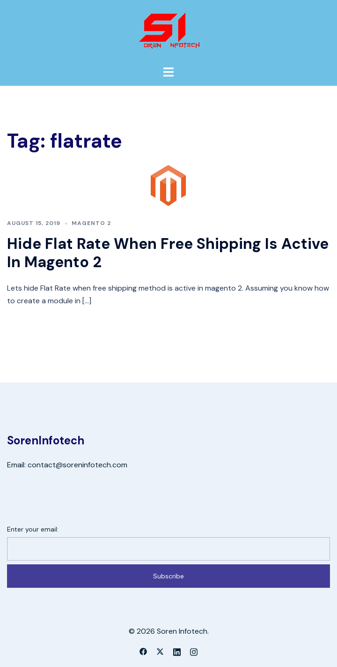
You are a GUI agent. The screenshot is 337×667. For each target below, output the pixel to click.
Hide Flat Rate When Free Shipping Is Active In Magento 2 (168, 252)
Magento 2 (91, 223)
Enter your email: (33, 529)
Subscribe (168, 576)
